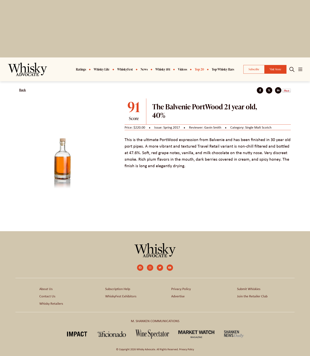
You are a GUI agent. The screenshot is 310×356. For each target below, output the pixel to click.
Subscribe (254, 69)
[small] (140, 267)
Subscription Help (117, 288)
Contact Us (47, 296)
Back (22, 90)
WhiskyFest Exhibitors (120, 296)
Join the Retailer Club (252, 296)
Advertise (178, 296)
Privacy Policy (181, 288)
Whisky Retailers (51, 303)
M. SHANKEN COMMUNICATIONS (155, 320)
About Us (46, 288)
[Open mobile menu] (300, 69)
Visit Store (275, 69)
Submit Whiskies (248, 288)
